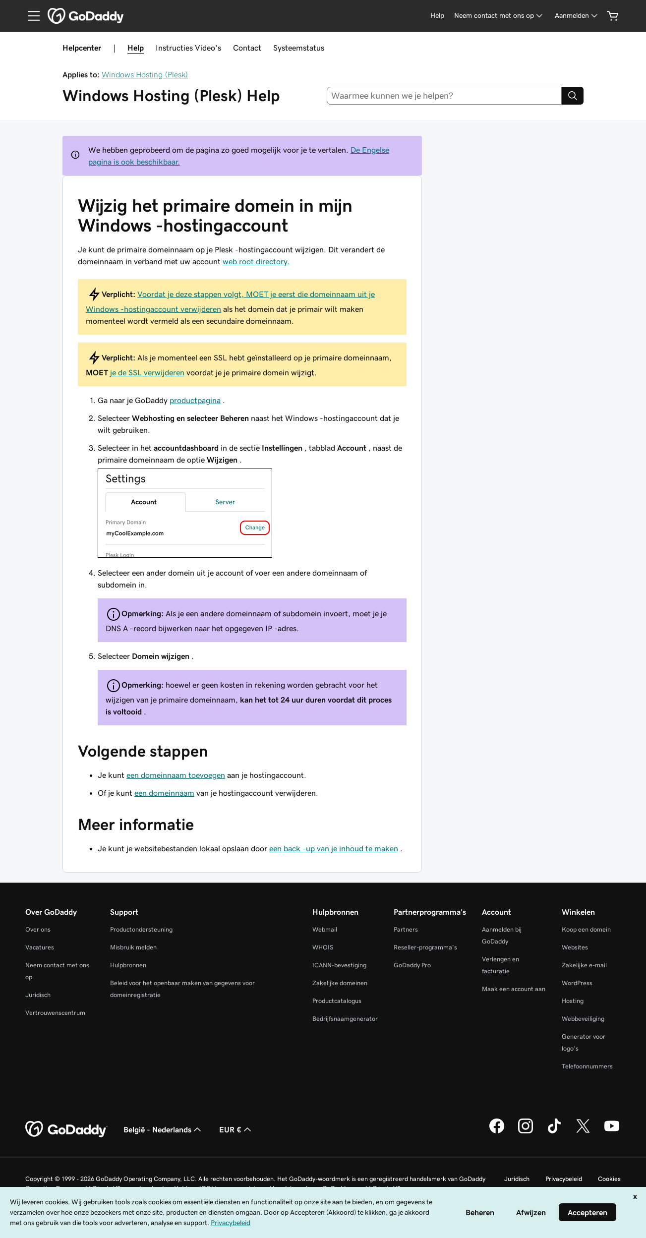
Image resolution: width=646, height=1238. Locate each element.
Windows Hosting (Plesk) (145, 74)
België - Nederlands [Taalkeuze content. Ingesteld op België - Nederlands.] (163, 1129)
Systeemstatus (298, 48)
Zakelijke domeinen (339, 983)
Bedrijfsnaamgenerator (345, 1018)
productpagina (195, 400)
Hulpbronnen (128, 965)
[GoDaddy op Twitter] (583, 1132)
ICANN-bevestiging (339, 965)
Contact (247, 48)
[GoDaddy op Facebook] (497, 1132)
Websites (575, 947)
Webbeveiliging (583, 1018)
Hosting (573, 1001)
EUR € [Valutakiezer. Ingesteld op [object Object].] (236, 1129)
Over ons (38, 929)
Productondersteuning (141, 929)
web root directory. (256, 261)
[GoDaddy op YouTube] (612, 1132)
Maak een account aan (513, 989)
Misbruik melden (133, 947)
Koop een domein (586, 929)
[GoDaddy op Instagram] (525, 1132)
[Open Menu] (30, 16)
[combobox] (444, 95)
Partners (406, 929)
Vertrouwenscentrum (55, 1012)
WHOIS (322, 947)
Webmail (324, 929)
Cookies (609, 1179)
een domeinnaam (164, 793)
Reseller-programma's (425, 947)
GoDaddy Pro (412, 965)
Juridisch (38, 995)
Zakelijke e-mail (584, 965)
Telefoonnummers (587, 1066)
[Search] (573, 96)
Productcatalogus (336, 1001)
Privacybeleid (563, 1179)
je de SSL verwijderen (147, 372)
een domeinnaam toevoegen (175, 775)
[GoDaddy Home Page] (66, 1129)
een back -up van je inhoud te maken (333, 848)
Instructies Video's (188, 48)
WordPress (577, 983)
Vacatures (39, 947)
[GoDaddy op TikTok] (554, 1132)
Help (135, 48)
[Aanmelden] (577, 15)
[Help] (437, 15)
